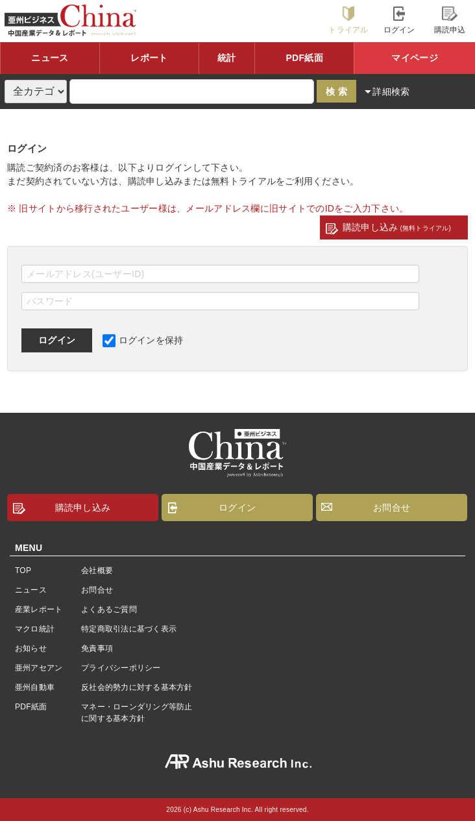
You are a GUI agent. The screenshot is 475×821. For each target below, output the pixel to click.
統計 (226, 58)
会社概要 (97, 570)
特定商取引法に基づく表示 (129, 628)
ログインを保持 (143, 340)
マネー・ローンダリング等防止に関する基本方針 (136, 712)
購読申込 (450, 20)
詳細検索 (390, 91)
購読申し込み (397, 227)
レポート (148, 58)
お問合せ (391, 507)
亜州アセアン (38, 667)
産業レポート (38, 609)
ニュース (49, 58)
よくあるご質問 (109, 609)
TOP (23, 570)
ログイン (399, 20)
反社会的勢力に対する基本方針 (136, 687)
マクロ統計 (35, 628)
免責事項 (97, 648)
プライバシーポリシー (120, 667)
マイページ (414, 58)
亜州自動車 (35, 687)
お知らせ (31, 648)
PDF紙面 (304, 58)
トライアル (348, 20)
